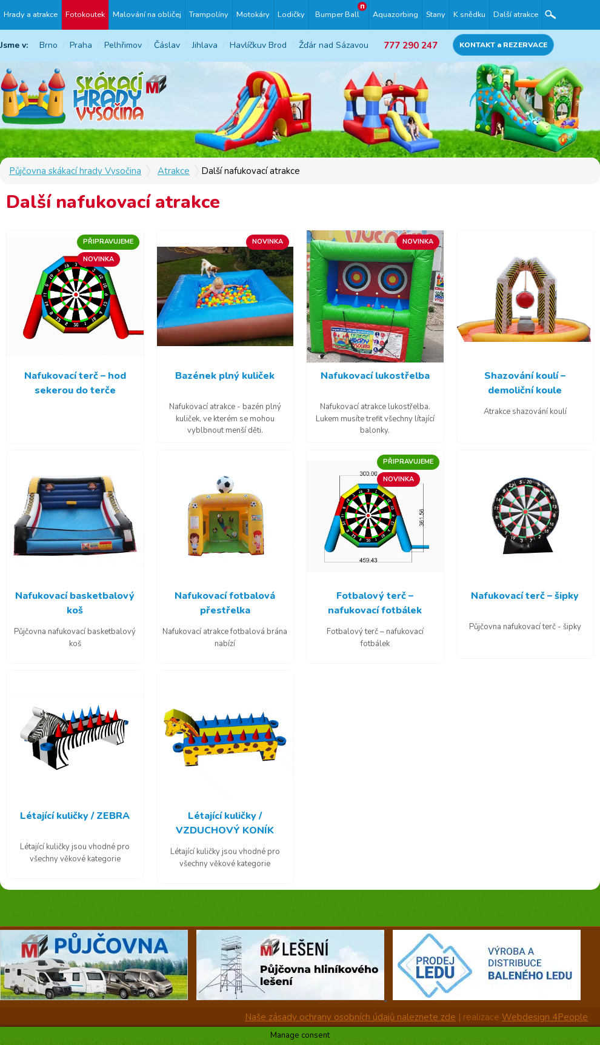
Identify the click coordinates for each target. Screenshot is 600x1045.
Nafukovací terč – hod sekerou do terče (75, 383)
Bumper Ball (337, 14)
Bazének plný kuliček (225, 375)
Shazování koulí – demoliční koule (524, 383)
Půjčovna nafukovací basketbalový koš (75, 637)
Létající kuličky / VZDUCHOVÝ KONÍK (225, 823)
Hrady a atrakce (31, 14)
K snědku (469, 14)
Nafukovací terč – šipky (525, 596)
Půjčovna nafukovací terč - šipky (525, 626)
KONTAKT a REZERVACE (503, 45)
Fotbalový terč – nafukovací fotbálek (375, 603)
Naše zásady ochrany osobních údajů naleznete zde (350, 1017)
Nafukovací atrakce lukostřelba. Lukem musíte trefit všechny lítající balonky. (375, 418)
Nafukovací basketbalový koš (75, 603)
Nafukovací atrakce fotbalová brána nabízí (224, 637)
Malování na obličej (147, 14)
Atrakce (174, 171)
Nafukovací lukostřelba (375, 375)
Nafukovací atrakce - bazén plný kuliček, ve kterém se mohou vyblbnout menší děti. (225, 418)
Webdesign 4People (545, 1017)
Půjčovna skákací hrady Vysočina (75, 171)
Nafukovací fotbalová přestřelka (225, 603)
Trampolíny (208, 14)
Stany (435, 14)
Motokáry (253, 14)
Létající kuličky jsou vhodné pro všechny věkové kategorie (75, 852)
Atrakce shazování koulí (525, 411)
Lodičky (291, 14)
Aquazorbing (395, 14)
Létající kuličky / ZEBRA (75, 816)
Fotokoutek (85, 14)
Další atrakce (515, 14)
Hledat (550, 15)
